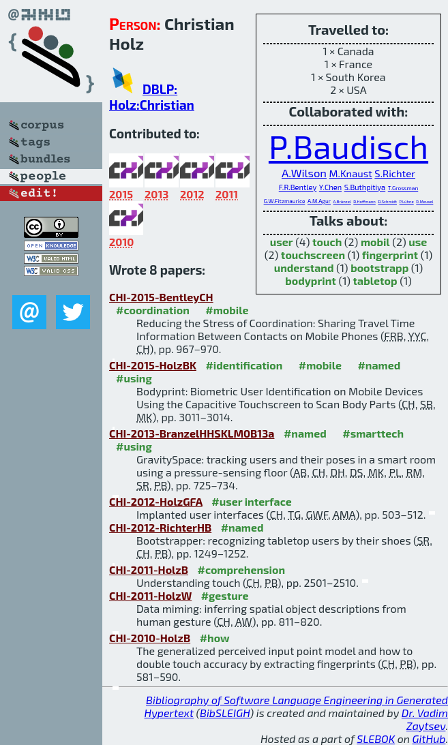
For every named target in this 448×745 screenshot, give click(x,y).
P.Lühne (407, 201)
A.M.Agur (319, 201)
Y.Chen (330, 187)
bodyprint (310, 280)
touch (327, 241)
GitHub (429, 738)
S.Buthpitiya (365, 187)
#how (215, 637)
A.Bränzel (342, 201)
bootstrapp (379, 267)
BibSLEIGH (225, 712)
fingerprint (390, 254)
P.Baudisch (348, 146)
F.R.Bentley (298, 187)
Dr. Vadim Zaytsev (425, 719)
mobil (375, 241)
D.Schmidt (387, 201)
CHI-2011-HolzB (148, 569)
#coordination (153, 309)
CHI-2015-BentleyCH (161, 296)
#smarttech (373, 433)
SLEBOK (376, 738)
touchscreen (313, 254)
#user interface (251, 501)
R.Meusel (424, 201)
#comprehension (241, 569)
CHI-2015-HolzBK (152, 365)
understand (304, 267)
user (281, 241)
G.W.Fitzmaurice (284, 201)
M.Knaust (350, 173)
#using (134, 377)
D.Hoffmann (364, 201)
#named (378, 365)
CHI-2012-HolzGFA (156, 501)
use (417, 241)
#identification (243, 365)
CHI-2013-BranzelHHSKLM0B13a (191, 433)
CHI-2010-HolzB (149, 637)
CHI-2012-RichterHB (160, 527)
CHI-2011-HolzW (150, 595)
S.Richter (394, 173)
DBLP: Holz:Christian (151, 96)
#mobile (226, 309)
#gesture (225, 595)
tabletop (375, 280)
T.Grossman (403, 188)
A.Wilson (304, 172)
